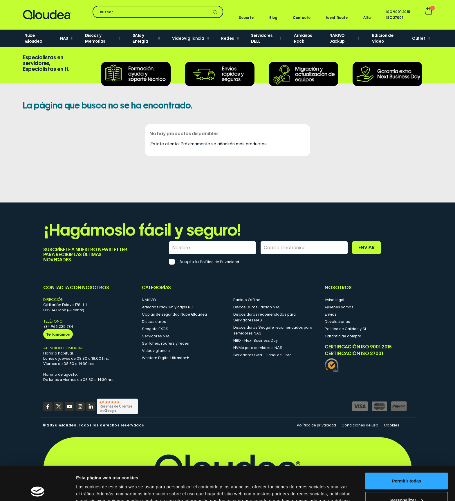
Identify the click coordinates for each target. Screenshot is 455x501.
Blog (273, 17)
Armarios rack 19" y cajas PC (167, 307)
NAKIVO (149, 299)
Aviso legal (334, 299)
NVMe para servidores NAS (257, 347)
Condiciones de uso (360, 425)
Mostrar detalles (93, 489)
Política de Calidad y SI (345, 328)
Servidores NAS (156, 336)
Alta (367, 17)
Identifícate (337, 17)
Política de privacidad (316, 425)
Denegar (406, 484)
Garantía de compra (343, 336)
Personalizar (406, 465)
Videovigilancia (156, 350)
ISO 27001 (394, 17)
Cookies (391, 425)
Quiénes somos (339, 307)
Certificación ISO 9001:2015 (358, 347)
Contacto (301, 17)
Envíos (331, 314)
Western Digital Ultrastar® (165, 357)
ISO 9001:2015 (398, 12)
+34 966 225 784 (58, 326)
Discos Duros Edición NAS (257, 307)
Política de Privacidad (219, 261)
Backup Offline (246, 299)
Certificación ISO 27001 (354, 353)
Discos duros (154, 321)
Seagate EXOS (155, 328)
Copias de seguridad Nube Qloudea (174, 314)
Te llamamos (58, 334)
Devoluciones (337, 321)
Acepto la (209, 262)
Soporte (246, 17)
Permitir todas (406, 446)
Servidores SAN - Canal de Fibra (262, 354)
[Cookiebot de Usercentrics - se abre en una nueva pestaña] (37, 489)
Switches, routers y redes (165, 343)
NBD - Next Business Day (255, 340)
